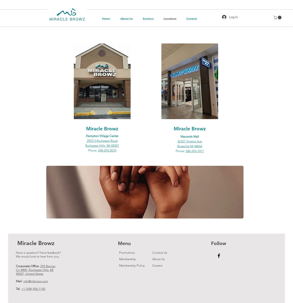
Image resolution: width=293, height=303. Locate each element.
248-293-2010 (107, 150)
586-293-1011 (195, 151)
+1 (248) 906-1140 (33, 289)
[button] (277, 17)
